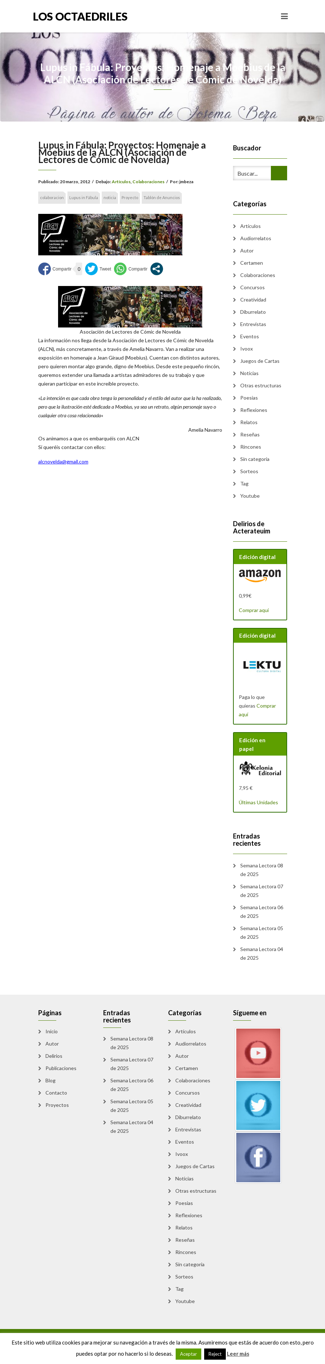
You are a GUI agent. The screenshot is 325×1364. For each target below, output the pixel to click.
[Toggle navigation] (284, 16)
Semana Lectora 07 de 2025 (261, 890)
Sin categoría (254, 459)
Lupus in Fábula (83, 197)
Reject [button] (214, 1354)
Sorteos (249, 471)
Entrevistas (253, 324)
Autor (247, 250)
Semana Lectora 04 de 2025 (261, 953)
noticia (110, 197)
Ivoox (246, 349)
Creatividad (253, 299)
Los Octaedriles (80, 16)
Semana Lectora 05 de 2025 (261, 932)
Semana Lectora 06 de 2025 (261, 911)
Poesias (249, 398)
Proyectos (57, 1105)
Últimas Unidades (258, 802)
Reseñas (250, 434)
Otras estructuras (260, 385)
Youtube (250, 496)
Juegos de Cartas (260, 361)
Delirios (53, 1056)
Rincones (250, 447)
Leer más (238, 1353)
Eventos (249, 336)
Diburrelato (253, 312)
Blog (50, 1080)
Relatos (249, 422)
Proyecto (130, 197)
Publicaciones (60, 1068)
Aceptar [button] (188, 1354)
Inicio (51, 1031)
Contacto (56, 1093)
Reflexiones (253, 410)
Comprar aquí (254, 610)
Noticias (249, 373)
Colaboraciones (148, 181)
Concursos (252, 287)
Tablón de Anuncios (162, 197)
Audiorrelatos (255, 238)
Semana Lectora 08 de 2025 (261, 869)
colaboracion (52, 197)
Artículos (121, 181)
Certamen (251, 263)
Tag (244, 483)
